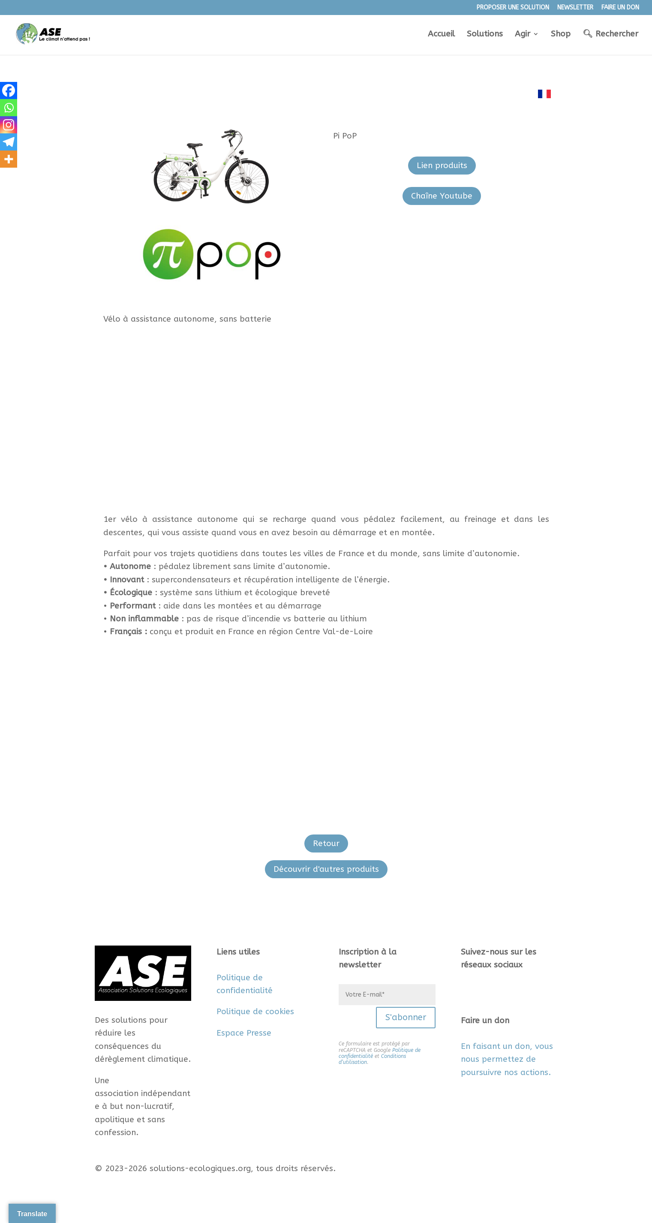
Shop (561, 35)
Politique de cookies (255, 1011)
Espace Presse (243, 1033)
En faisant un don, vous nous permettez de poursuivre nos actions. (507, 1059)
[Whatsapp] (8, 107)
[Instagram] (8, 124)
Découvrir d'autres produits (326, 869)
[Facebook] (8, 90)
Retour (326, 843)
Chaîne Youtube (441, 196)
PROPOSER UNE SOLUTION (513, 8)
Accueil (441, 35)
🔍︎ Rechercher (610, 35)
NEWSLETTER (575, 8)
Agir (522, 35)
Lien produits (442, 165)
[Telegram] (8, 142)
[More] (8, 159)
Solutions (485, 35)
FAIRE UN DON (620, 8)
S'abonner (405, 1017)
